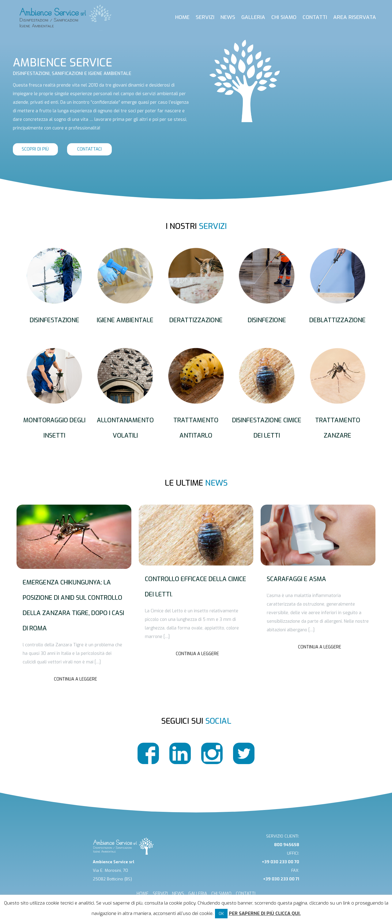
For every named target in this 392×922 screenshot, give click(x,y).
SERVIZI (160, 894)
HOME (143, 894)
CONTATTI (245, 894)
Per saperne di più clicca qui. (265, 913)
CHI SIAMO (221, 894)
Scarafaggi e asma (296, 579)
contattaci (89, 149)
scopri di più (35, 149)
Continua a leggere (75, 679)
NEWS (178, 894)
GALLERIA (197, 894)
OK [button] (221, 913)
